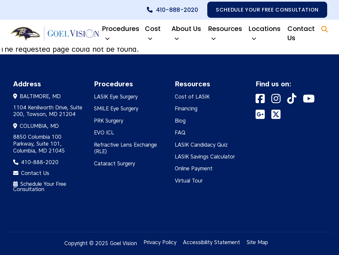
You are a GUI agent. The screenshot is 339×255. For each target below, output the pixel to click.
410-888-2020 (177, 10)
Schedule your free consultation (267, 10)
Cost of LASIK (192, 97)
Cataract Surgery (114, 163)
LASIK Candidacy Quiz (201, 145)
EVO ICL (104, 132)
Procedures (120, 34)
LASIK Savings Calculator (205, 157)
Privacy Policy (160, 242)
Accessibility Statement (211, 242)
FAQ (180, 132)
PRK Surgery (108, 121)
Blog (180, 121)
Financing (186, 108)
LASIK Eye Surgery (116, 97)
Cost (153, 34)
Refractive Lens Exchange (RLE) (125, 148)
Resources (225, 34)
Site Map (257, 242)
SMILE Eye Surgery (116, 108)
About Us (186, 34)
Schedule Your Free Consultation (39, 186)
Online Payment (194, 168)
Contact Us (301, 33)
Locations (265, 34)
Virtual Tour (189, 181)
